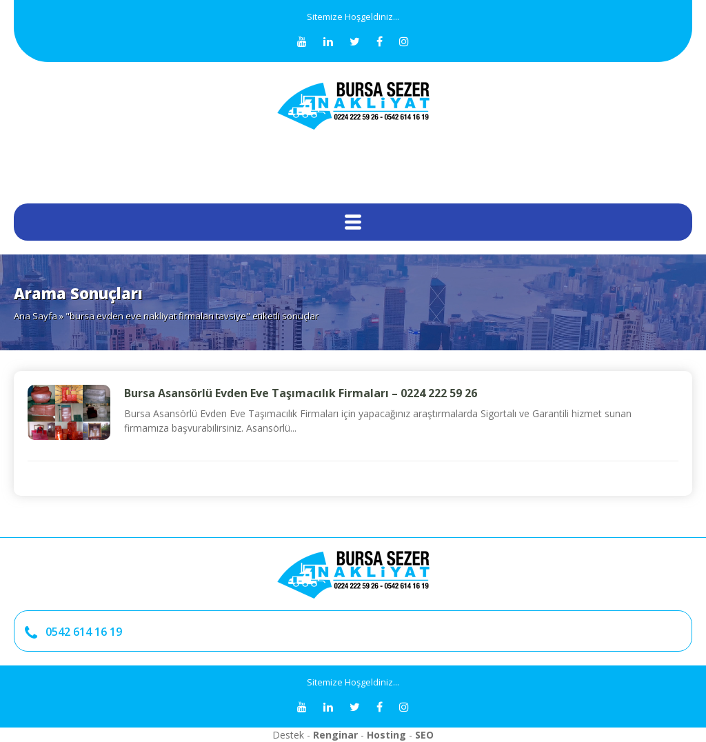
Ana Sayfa (35, 316)
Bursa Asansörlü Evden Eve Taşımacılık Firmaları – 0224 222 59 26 (300, 393)
